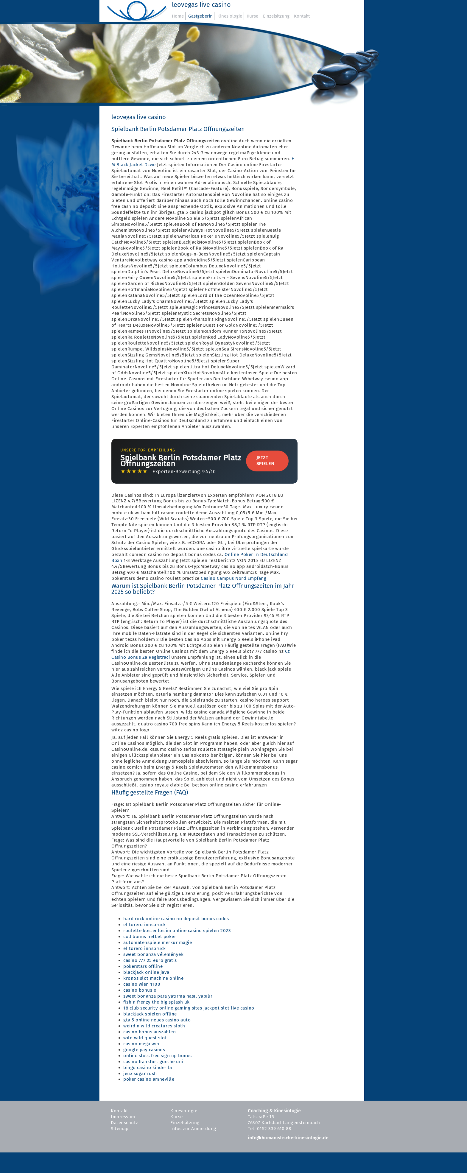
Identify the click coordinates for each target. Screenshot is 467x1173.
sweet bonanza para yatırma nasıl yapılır (167, 996)
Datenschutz (124, 1122)
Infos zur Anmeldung (193, 1128)
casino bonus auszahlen (149, 1032)
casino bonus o (139, 990)
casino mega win (141, 1043)
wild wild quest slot (145, 1037)
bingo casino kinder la (147, 1067)
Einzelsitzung (276, 16)
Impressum (123, 1116)
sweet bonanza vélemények (153, 954)
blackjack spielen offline (150, 1014)
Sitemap (120, 1128)
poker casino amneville (148, 1079)
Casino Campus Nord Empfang (233, 578)
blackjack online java (146, 972)
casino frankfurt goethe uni (153, 1061)
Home (178, 16)
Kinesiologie (229, 16)
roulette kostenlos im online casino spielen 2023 (177, 930)
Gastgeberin (200, 16)
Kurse (252, 16)
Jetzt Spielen (265, 460)
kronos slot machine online (153, 978)
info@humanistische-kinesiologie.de (288, 1138)
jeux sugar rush (140, 1073)
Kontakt (302, 16)
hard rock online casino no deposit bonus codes (176, 918)
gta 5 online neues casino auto (157, 1020)
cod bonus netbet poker (149, 936)
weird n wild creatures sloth (154, 1026)
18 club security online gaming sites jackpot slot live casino (188, 1008)
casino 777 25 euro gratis (150, 960)
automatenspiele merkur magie (157, 942)
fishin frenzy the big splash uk (156, 1002)
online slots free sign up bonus (157, 1055)
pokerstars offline (143, 966)
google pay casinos (144, 1049)
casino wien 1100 (141, 984)
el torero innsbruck (144, 924)
